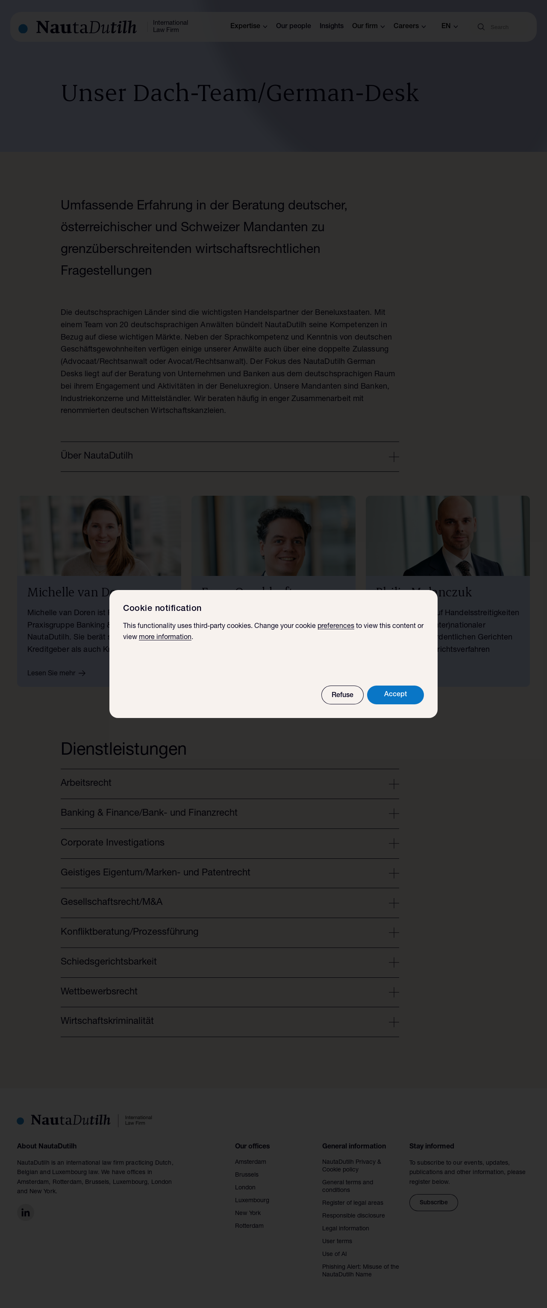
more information (165, 637)
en (449, 26)
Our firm (368, 26)
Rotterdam (249, 1227)
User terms (337, 1242)
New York (248, 1214)
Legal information (345, 1229)
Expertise (249, 26)
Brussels (247, 1175)
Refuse (342, 695)
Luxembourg (252, 1201)
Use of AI (334, 1255)
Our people (293, 26)
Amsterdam (250, 1163)
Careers (410, 26)
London (245, 1188)
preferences (336, 626)
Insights (332, 26)
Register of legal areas (352, 1203)
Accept (395, 695)
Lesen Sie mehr (59, 673)
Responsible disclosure (353, 1216)
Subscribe (434, 1203)
